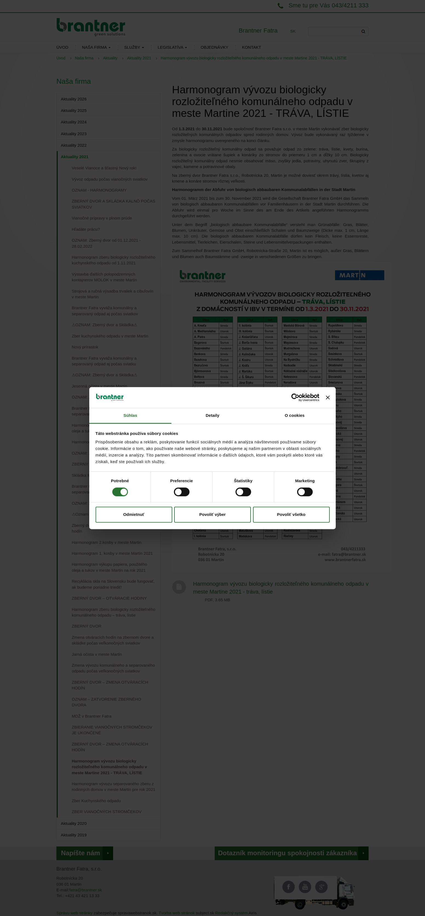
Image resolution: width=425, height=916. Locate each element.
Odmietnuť (133, 514)
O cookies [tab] (295, 415)
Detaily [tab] (212, 415)
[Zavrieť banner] (328, 397)
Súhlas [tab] (130, 415)
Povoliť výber (212, 514)
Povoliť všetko (291, 514)
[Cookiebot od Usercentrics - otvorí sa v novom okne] (295, 397)
